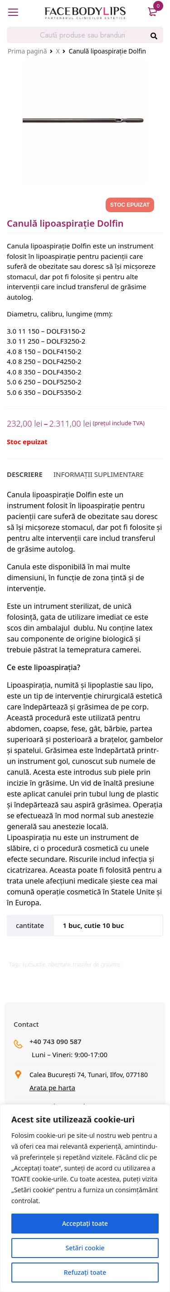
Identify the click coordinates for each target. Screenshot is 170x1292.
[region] (85, 1198)
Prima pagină (27, 51)
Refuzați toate (85, 1272)
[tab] (25, 474)
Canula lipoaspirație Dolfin (52, 495)
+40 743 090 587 (55, 1041)
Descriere (25, 474)
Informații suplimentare (98, 474)
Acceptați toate (85, 1223)
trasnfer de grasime (96, 964)
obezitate (59, 964)
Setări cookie (84, 1247)
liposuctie (34, 964)
